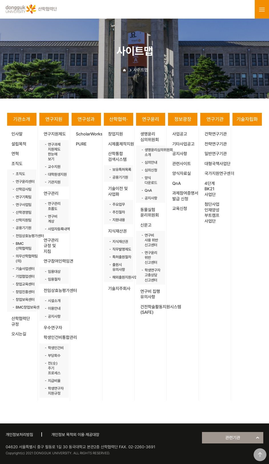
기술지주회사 (119, 288)
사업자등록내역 (55, 229)
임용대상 (54, 271)
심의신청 (151, 170)
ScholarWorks (88, 134)
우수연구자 (53, 327)
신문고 (145, 225)
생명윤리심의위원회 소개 (152, 152)
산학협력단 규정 (20, 321)
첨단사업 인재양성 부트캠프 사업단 (212, 213)
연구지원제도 (55, 134)
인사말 (17, 134)
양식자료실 (181, 173)
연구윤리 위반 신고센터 (151, 258)
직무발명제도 (120, 249)
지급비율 (54, 381)
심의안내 (151, 162)
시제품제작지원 (120, 144)
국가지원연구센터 (217, 173)
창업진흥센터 (23, 292)
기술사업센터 (23, 269)
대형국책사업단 (217, 163)
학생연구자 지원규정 (55, 390)
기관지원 (54, 182)
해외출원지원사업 (120, 277)
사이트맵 (140, 70)
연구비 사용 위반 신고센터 (151, 240)
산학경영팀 (23, 212)
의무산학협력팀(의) (23, 258)
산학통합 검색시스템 (117, 156)
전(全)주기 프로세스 (54, 368)
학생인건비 (55, 348)
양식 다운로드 (151, 180)
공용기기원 (23, 228)
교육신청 (179, 208)
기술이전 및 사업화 (118, 191)
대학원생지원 (55, 174)
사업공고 (179, 134)
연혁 (15, 153)
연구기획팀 (23, 197)
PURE (81, 144)
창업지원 (115, 134)
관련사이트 (181, 163)
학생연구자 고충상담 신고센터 (152, 275)
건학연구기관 (216, 134)
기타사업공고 (183, 144)
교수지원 (54, 167)
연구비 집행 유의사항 (150, 294)
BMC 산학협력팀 (23, 246)
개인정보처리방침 (19, 434)
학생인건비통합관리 (56, 337)
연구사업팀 (23, 205)
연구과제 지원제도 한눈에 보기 (54, 151)
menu (262, 9)
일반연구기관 (216, 153)
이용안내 (54, 308)
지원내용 (118, 220)
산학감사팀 (23, 189)
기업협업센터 (23, 276)
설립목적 (18, 144)
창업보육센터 (23, 299)
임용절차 (54, 279)
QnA (148, 190)
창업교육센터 (23, 284)
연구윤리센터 (23, 181)
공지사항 (54, 316)
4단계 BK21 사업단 (210, 189)
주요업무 (118, 204)
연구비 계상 (52, 218)
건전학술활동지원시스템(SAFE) (152, 309)
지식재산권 (117, 231)
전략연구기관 (216, 144)
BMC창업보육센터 (23, 307)
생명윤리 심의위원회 (149, 136)
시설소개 (54, 301)
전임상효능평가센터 (23, 236)
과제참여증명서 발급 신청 (184, 196)
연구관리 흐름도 (54, 206)
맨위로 (260, 454)
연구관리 (51, 193)
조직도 (17, 163)
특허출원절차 (120, 257)
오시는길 (18, 334)
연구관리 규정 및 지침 (51, 246)
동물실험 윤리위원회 (149, 212)
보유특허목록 (120, 169)
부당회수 (54, 355)
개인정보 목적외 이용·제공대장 (75, 434)
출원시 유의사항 (118, 267)
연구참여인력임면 (56, 261)
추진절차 (118, 212)
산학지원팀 (23, 220)
